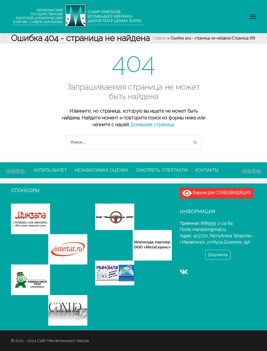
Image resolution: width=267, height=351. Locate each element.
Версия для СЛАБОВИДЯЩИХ (216, 193)
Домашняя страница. (152, 124)
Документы (218, 255)
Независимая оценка (101, 170)
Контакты (207, 170)
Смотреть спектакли (162, 170)
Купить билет (50, 170)
